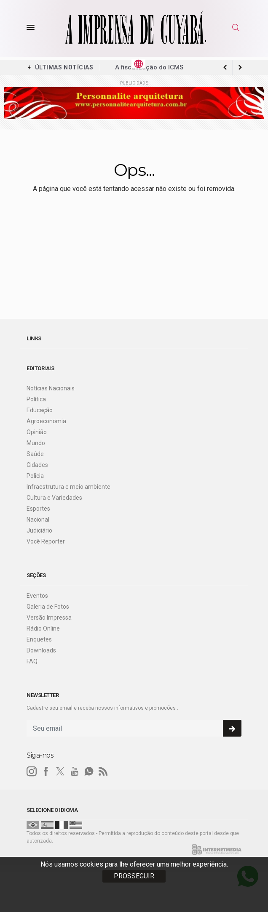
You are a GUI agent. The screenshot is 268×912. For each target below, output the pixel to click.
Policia (35, 475)
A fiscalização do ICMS (149, 67)
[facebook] (46, 771)
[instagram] (32, 771)
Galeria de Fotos (48, 606)
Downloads (41, 650)
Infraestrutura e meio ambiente (68, 486)
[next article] (225, 67)
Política (36, 399)
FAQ (32, 661)
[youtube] (75, 771)
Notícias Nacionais (51, 388)
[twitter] (60, 771)
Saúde (35, 454)
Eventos (37, 595)
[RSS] (103, 771)
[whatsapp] (89, 771)
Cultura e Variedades (54, 497)
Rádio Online (43, 628)
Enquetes (39, 639)
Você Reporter (46, 541)
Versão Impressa (49, 617)
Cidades (37, 464)
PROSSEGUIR (134, 876)
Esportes (38, 508)
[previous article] (240, 67)
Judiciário (39, 530)
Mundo (36, 443)
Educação (40, 410)
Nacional (38, 519)
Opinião (37, 432)
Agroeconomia (46, 421)
